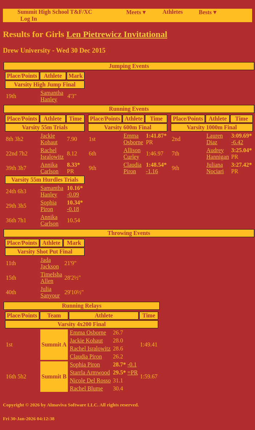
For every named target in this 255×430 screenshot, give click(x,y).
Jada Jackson (50, 263)
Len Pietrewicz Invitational (116, 34)
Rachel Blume (86, 388)
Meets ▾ (135, 12)
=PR (132, 372)
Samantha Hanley (52, 96)
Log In (27, 19)
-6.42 (237, 142)
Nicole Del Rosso (90, 380)
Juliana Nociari (215, 168)
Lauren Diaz (214, 139)
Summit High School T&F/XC (54, 12)
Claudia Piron (132, 168)
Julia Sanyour (50, 292)
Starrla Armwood (90, 372)
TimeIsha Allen (51, 277)
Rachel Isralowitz (52, 153)
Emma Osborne (133, 139)
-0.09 (73, 194)
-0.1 (131, 364)
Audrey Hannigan (217, 153)
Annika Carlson (50, 168)
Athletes (173, 12)
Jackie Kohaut (49, 139)
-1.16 (152, 171)
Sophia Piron (49, 205)
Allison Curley (131, 153)
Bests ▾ (207, 12)
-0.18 (73, 209)
